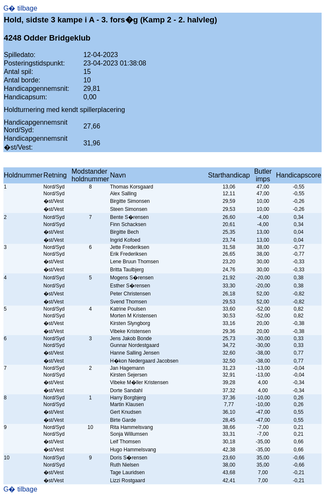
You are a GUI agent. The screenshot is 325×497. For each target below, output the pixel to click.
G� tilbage (20, 8)
